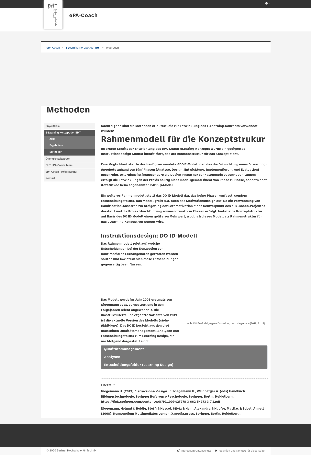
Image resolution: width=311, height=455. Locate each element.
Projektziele (53, 126)
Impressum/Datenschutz (196, 451)
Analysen (112, 357)
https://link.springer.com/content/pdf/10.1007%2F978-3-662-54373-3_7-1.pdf (160, 402)
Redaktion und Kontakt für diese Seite (241, 451)
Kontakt (50, 178)
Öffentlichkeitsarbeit (58, 159)
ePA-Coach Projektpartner (61, 172)
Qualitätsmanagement (124, 349)
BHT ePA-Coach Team (59, 165)
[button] (267, 3)
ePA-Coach (83, 15)
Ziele (52, 139)
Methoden (56, 152)
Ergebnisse (56, 146)
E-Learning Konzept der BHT (83, 48)
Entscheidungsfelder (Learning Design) (138, 365)
